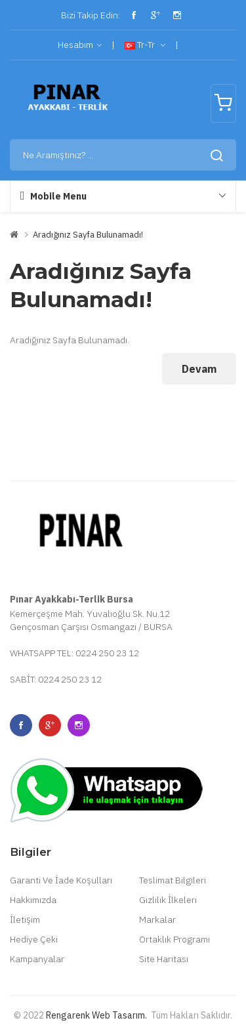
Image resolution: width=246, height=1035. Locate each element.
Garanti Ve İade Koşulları (61, 880)
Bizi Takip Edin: (89, 15)
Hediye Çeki (34, 939)
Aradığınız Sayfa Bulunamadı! (88, 234)
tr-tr (145, 45)
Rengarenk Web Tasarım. (96, 1015)
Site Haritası (163, 959)
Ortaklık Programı (174, 939)
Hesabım (80, 45)
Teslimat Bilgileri (172, 880)
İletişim (25, 919)
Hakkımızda (33, 900)
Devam (199, 368)
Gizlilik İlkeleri (168, 900)
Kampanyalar (37, 959)
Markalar (157, 919)
